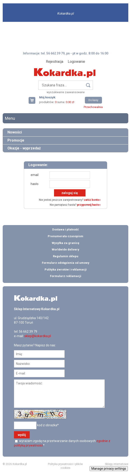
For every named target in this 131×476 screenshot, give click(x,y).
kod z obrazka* (48, 425)
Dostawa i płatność (65, 229)
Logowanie (76, 61)
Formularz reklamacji (65, 276)
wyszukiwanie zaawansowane (66, 92)
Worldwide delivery (65, 249)
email (34, 175)
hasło (34, 184)
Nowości (14, 132)
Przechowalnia (93, 107)
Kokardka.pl (65, 13)
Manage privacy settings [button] (108, 468)
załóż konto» (92, 199)
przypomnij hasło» (89, 204)
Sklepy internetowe (116, 464)
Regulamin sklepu (65, 256)
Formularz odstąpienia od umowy (65, 262)
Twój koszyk (33, 100)
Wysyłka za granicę (65, 243)
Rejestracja (54, 61)
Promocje (15, 140)
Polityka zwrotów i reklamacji (66, 269)
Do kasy (93, 100)
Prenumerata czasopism (65, 236)
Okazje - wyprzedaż (24, 148)
